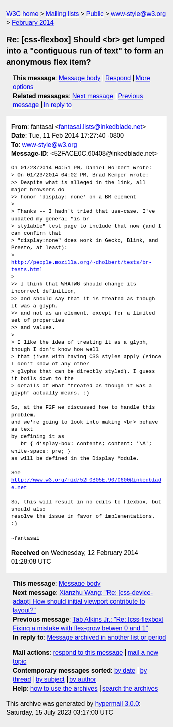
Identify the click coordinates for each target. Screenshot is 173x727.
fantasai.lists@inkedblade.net (100, 126)
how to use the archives (64, 688)
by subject (50, 679)
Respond (118, 78)
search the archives (130, 688)
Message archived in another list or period (106, 637)
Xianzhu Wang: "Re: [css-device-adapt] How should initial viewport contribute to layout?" (83, 601)
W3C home (22, 13)
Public (95, 13)
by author (82, 679)
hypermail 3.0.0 (117, 703)
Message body (80, 78)
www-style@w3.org (138, 13)
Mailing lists (62, 13)
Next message (92, 96)
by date (124, 670)
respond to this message (88, 652)
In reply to (58, 104)
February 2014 (33, 22)
